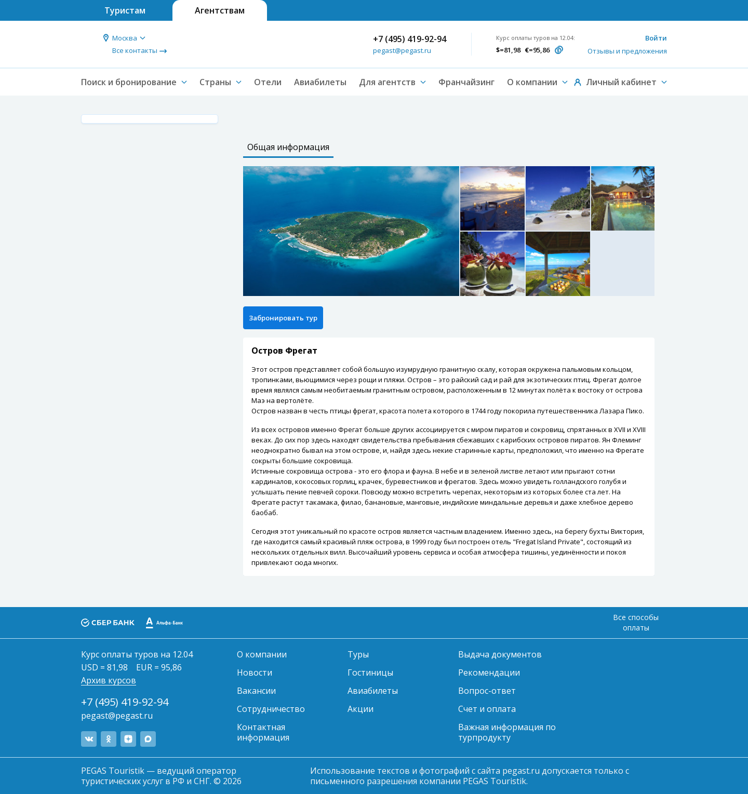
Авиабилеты (320, 82)
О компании (262, 654)
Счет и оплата (487, 709)
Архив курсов (108, 680)
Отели (268, 82)
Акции (360, 709)
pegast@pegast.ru (402, 50)
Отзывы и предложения (627, 51)
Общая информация (288, 147)
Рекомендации (489, 672)
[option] (351, 231)
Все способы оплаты (636, 622)
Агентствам (220, 10)
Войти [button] (656, 38)
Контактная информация (263, 732)
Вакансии (256, 690)
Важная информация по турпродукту (507, 732)
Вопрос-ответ (487, 690)
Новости (254, 672)
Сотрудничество (271, 709)
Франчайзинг (466, 82)
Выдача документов (500, 654)
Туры (358, 654)
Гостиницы (370, 672)
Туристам (124, 10)
